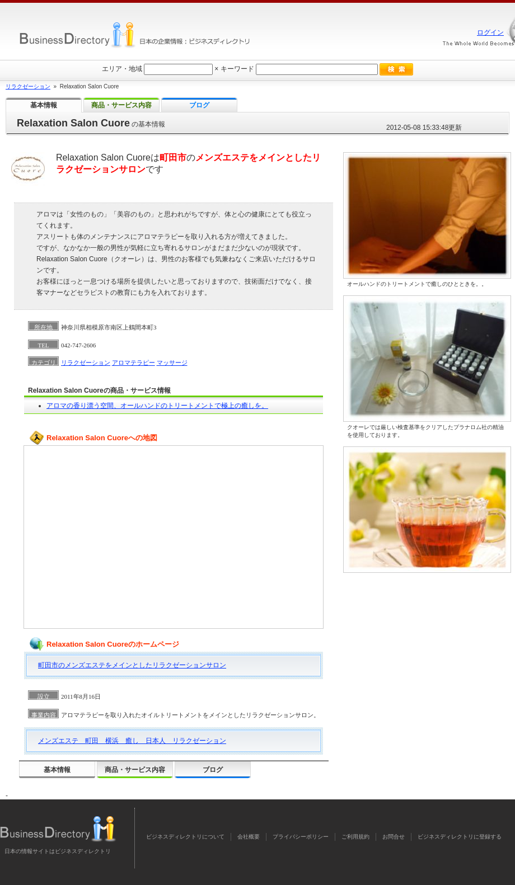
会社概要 (248, 837)
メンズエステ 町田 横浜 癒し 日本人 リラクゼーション (132, 741)
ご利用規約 (355, 837)
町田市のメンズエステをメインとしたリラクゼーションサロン (132, 665)
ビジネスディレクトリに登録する (460, 837)
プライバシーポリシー (301, 837)
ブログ (213, 770)
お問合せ (393, 837)
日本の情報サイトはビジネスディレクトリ (57, 851)
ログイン (490, 32)
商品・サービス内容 (135, 770)
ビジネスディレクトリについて (185, 837)
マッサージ (172, 362)
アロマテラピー (133, 362)
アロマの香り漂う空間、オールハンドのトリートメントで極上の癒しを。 (157, 405)
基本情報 (57, 770)
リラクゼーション (85, 362)
